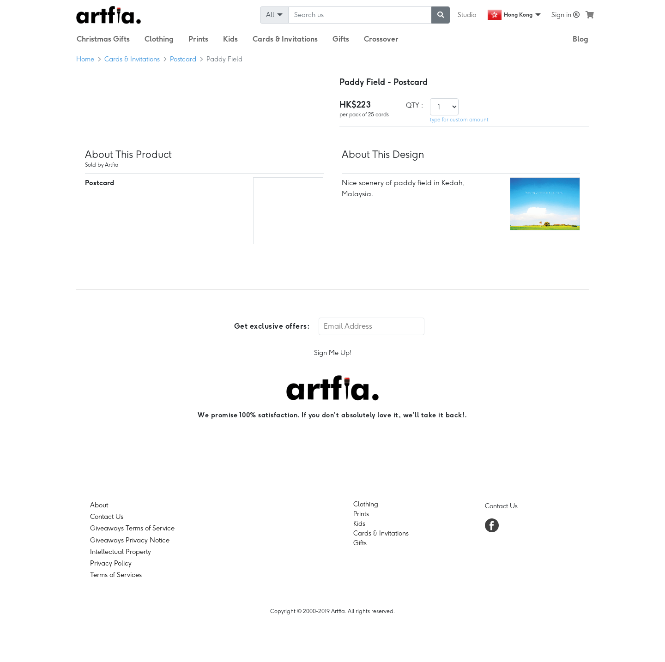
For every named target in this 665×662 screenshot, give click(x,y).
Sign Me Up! (332, 353)
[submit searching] (440, 15)
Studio (467, 15)
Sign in (565, 15)
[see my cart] (590, 14)
